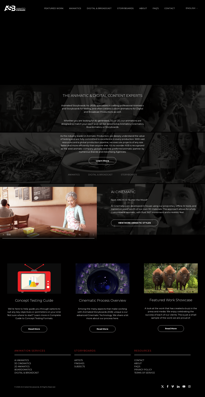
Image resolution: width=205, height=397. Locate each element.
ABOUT (138, 363)
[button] (74, 174)
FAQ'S (137, 367)
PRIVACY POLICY (143, 370)
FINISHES (79, 363)
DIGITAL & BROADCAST (26, 373)
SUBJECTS (79, 367)
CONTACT (139, 360)
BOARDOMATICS (23, 370)
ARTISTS (78, 360)
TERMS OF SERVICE (144, 373)
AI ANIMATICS (21, 360)
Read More (34, 329)
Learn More (102, 160)
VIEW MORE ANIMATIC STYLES (134, 223)
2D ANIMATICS (22, 367)
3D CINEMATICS (22, 363)
